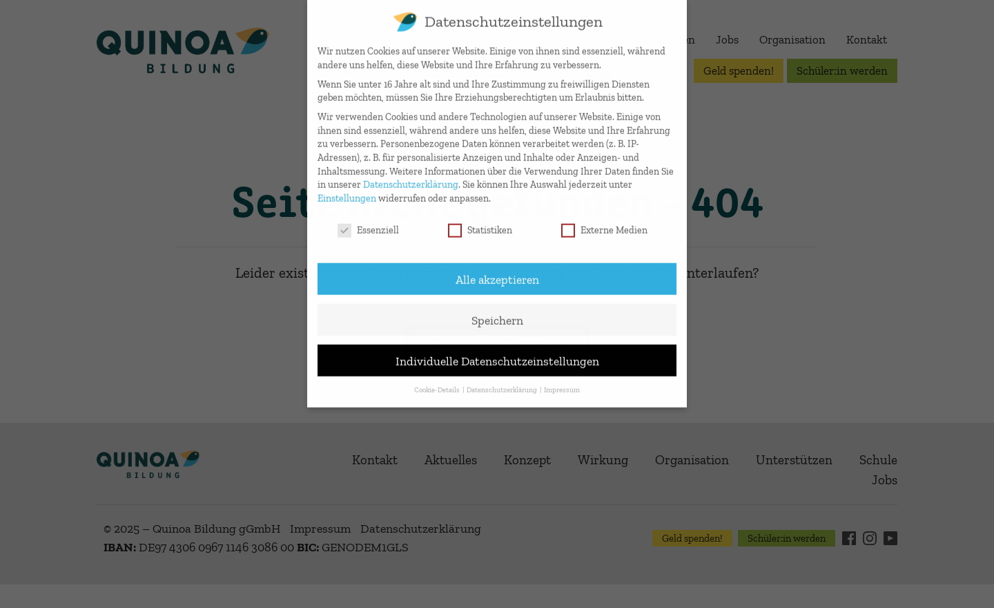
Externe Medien (604, 220)
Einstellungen (347, 189)
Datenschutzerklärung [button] (502, 380)
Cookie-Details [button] (437, 380)
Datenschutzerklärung (410, 175)
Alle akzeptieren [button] (497, 269)
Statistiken (480, 220)
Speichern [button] (497, 310)
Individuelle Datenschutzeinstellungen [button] (497, 350)
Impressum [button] (562, 380)
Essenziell (368, 220)
